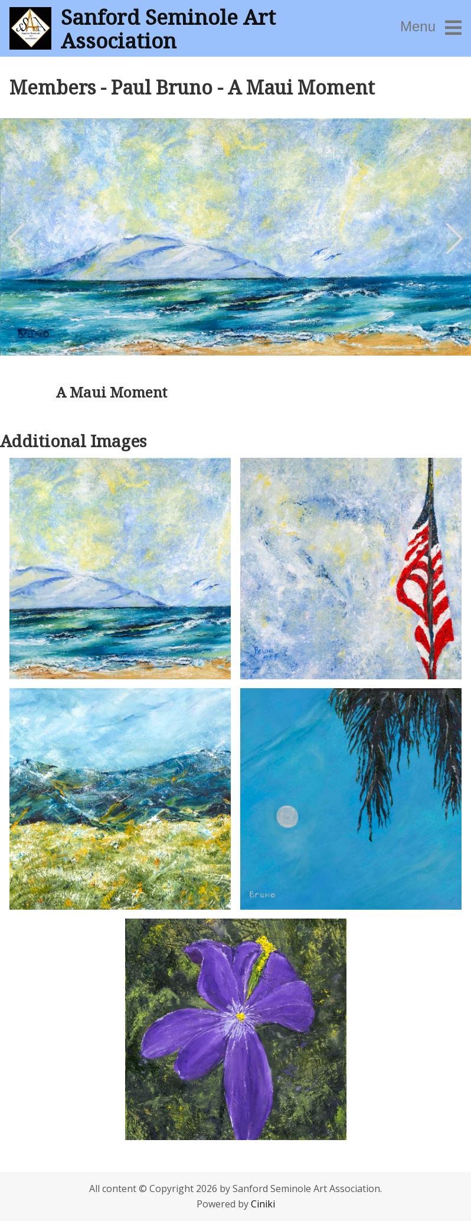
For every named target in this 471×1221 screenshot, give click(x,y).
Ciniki (263, 1203)
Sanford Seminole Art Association (168, 28)
